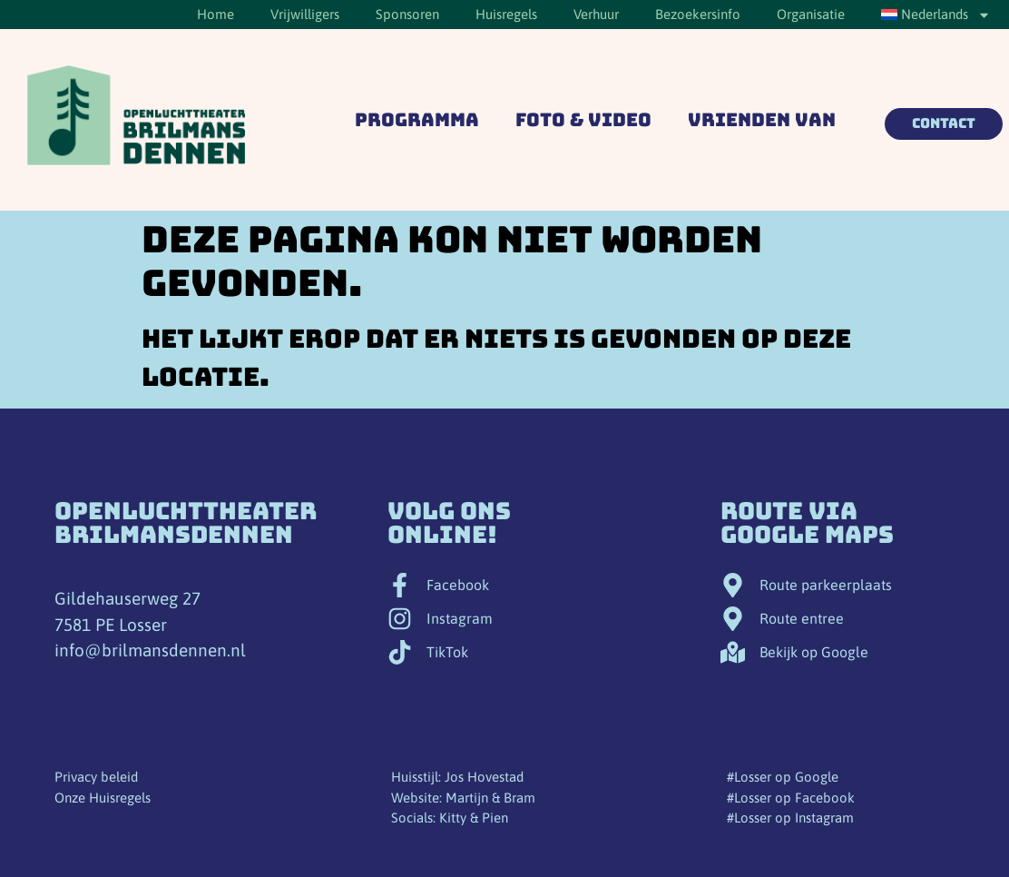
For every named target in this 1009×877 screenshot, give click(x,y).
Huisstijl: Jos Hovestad (457, 776)
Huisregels (506, 14)
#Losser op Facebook (791, 797)
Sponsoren (407, 14)
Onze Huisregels (102, 797)
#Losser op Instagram (790, 817)
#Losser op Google (782, 776)
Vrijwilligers (304, 14)
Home (215, 14)
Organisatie (811, 14)
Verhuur (596, 14)
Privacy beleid (96, 776)
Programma (417, 120)
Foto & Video (583, 120)
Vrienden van (762, 120)
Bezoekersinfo (697, 14)
